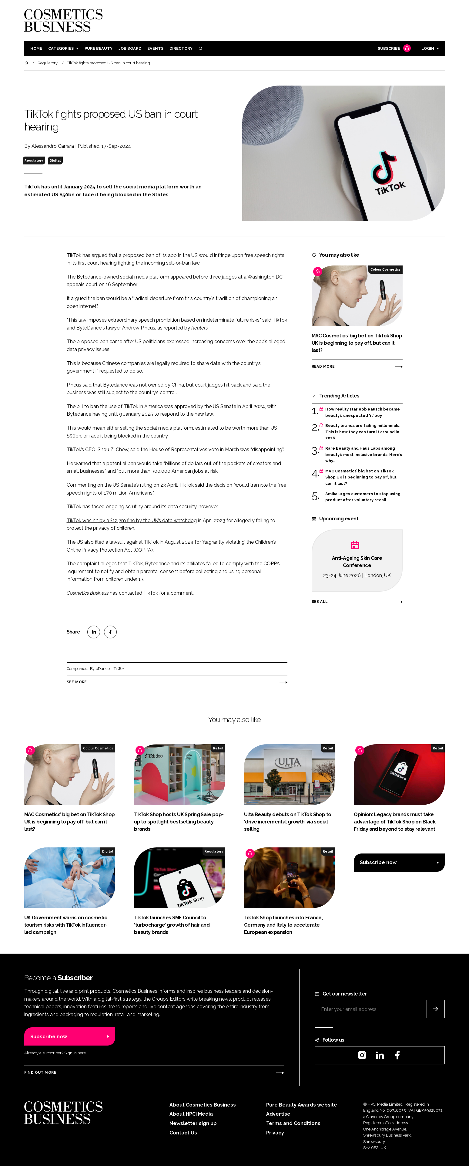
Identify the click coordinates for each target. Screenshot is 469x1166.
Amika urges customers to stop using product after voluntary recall (362, 497)
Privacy (275, 1133)
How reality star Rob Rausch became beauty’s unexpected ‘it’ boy (362, 412)
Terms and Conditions (293, 1123)
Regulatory (34, 160)
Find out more (40, 1072)
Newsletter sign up (193, 1123)
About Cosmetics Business (202, 1105)
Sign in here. (75, 1053)
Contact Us (183, 1133)
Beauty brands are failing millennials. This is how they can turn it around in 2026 (362, 432)
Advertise (278, 1114)
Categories (61, 48)
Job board (130, 48)
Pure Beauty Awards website (301, 1105)
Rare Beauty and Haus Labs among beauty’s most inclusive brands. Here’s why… (363, 454)
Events (155, 48)
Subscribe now (378, 862)
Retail (218, 748)
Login (427, 48)
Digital (55, 160)
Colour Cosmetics (385, 269)
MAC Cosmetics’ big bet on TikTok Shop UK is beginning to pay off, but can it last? (361, 477)
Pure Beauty (98, 48)
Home (36, 48)
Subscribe (393, 49)
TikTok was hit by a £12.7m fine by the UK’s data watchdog (132, 520)
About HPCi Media (191, 1114)
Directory (181, 48)
